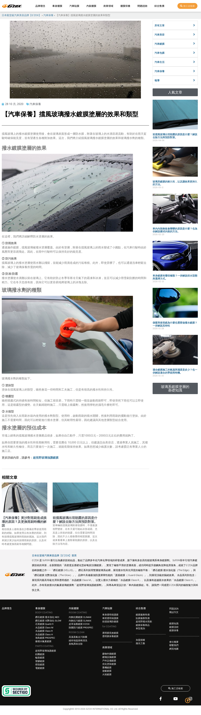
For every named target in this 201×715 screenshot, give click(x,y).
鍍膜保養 (125, 6)
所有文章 (159, 25)
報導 (157, 80)
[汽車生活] (194, 62)
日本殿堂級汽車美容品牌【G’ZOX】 (21, 15)
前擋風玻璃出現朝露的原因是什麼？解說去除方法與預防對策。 (75, 520)
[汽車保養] (194, 71)
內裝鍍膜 (91, 6)
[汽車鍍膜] (194, 43)
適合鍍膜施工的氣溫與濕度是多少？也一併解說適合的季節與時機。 (175, 371)
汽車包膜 (159, 52)
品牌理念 (40, 6)
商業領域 (108, 6)
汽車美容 (159, 34)
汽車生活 (159, 62)
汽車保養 (48, 15)
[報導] (194, 80)
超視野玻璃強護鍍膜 (45, 457)
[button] (175, 92)
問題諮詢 (142, 6)
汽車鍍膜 (159, 43)
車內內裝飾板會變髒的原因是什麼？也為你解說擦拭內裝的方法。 (175, 230)
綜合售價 (159, 6)
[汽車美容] (194, 34)
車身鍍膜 (57, 6)
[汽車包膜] (194, 52)
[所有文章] (194, 25)
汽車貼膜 (74, 6)
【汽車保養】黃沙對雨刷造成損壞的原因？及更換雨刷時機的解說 (24, 521)
